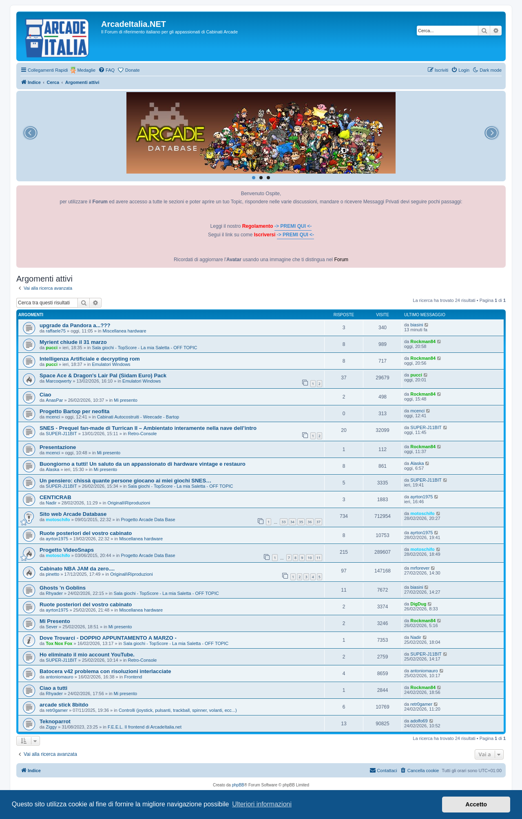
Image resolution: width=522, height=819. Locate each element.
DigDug (418, 603)
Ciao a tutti (53, 688)
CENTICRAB (55, 497)
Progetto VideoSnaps (67, 550)
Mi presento (125, 400)
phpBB (238, 785)
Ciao (45, 395)
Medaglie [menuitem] (86, 70)
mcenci (53, 416)
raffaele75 (56, 330)
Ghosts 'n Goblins (63, 588)
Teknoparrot (55, 721)
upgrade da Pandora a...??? (75, 325)
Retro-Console (142, 433)
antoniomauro (59, 676)
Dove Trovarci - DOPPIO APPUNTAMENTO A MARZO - (108, 638)
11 (318, 557)
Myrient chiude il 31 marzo (73, 342)
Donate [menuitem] (132, 70)
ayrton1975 (421, 496)
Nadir (51, 502)
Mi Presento (55, 621)
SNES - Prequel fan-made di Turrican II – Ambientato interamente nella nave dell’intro (148, 428)
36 (309, 521)
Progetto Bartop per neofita (74, 411)
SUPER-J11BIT (61, 433)
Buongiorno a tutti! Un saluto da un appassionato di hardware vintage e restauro (143, 464)
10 (309, 557)
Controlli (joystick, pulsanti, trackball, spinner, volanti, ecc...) (178, 710)
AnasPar (54, 400)
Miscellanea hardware (124, 330)
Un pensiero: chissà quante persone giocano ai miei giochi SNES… (125, 481)
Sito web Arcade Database (73, 514)
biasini (416, 324)
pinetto (52, 574)
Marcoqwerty (58, 381)
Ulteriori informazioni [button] (262, 804)
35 (301, 521)
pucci (52, 347)
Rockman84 (423, 341)
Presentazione (58, 447)
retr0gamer (57, 710)
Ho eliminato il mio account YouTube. (87, 655)
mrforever (419, 568)
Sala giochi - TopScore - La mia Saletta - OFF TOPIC (144, 347)
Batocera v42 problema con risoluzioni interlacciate (105, 671)
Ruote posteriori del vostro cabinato (86, 533)
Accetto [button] (476, 804)
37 (318, 521)
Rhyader (54, 593)
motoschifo (58, 519)
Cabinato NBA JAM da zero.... (77, 569)
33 (283, 521)
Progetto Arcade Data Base (148, 519)
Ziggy (51, 726)
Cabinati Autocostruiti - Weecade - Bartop (138, 416)
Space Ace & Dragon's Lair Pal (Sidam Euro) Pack (103, 375)
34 (292, 521)
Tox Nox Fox (59, 643)
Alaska (52, 469)
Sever (52, 626)
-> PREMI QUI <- (293, 226)
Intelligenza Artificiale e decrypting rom (90, 359)
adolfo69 (418, 720)
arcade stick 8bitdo (64, 705)
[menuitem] (106, 70)
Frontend (133, 676)
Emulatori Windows (111, 364)
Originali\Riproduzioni (128, 502)
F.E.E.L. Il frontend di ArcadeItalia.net (144, 726)
